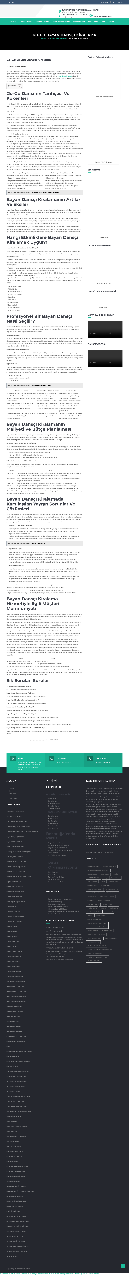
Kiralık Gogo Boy (12, 1131)
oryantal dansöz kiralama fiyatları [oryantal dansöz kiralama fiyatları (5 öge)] (97, 923)
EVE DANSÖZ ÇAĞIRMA (14, 1006)
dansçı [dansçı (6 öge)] (105, 878)
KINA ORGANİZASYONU (14, 1116)
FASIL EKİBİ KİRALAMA (14, 1016)
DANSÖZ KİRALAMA (13, 941)
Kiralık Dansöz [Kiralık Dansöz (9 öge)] (113, 908)
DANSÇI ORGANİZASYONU (15, 916)
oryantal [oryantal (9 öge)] (89, 915)
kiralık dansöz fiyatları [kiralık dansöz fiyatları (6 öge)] (93, 912)
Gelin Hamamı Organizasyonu (16, 1041)
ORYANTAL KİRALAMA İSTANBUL (17, 1166)
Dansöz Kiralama (26, 22)
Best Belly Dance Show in (15, 857)
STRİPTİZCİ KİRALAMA (14, 1211)
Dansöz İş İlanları (12, 936)
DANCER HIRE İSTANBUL (14, 897)
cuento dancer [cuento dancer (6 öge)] (105, 874)
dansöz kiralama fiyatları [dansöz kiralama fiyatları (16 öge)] (94, 889)
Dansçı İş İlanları (12, 926)
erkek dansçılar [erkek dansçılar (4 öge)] (91, 897)
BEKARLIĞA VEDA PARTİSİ (15, 847)
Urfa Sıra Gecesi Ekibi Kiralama (16, 1231)
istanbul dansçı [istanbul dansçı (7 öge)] (107, 904)
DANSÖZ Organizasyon (14, 971)
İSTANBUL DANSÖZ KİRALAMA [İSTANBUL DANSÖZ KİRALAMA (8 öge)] (96, 946)
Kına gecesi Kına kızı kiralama (16, 1136)
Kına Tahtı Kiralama (13, 1141)
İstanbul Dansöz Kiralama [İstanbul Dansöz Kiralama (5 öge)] (94, 953)
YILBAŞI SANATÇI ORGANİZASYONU (18, 1246)
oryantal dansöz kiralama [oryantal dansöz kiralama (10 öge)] (94, 919)
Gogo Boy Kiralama (13, 1056)
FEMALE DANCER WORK (14, 1031)
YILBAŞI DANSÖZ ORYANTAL (16, 1241)
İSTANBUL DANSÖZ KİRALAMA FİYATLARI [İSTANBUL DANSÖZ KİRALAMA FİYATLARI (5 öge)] (99, 949)
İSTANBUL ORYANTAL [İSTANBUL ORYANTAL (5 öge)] (93, 961)
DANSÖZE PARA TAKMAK (15, 976)
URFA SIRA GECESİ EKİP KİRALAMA (18, 1226)
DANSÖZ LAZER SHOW (14, 956)
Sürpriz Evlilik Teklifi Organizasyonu (18, 1221)
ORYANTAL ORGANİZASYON (16, 1171)
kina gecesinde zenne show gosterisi (19, 1111)
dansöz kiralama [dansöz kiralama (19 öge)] (105, 885)
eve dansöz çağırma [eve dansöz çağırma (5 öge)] (104, 900)
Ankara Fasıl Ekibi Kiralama (15, 812)
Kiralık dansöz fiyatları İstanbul (17, 1126)
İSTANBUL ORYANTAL (14, 1091)
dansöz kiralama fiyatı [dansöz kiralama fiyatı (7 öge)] (112, 889)
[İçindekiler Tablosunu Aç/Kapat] (19, 86)
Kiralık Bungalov (12, 1121)
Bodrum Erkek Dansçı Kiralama (16, 867)
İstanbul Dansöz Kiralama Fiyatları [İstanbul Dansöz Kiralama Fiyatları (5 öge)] (97, 957)
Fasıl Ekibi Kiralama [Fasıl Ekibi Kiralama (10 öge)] (93, 904)
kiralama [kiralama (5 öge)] (103, 908)
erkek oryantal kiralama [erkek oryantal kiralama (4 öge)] (107, 897)
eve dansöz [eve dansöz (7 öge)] (90, 900)
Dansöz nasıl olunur (13, 961)
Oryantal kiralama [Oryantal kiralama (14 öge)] (92, 930)
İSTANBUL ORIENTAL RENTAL (16, 1086)
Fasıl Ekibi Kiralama (13, 1021)
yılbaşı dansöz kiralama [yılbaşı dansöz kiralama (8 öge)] (94, 938)
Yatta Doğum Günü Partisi (15, 1236)
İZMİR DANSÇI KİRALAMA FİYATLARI (18, 1096)
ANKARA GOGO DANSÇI (14, 817)
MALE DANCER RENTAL (14, 1146)
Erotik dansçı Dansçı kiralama (16, 996)
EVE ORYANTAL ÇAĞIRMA (15, 1011)
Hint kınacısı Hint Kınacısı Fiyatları (17, 1071)
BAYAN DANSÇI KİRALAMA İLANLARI (19, 827)
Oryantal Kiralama (42, 22)
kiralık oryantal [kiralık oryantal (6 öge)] (108, 912)
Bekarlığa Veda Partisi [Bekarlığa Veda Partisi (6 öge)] (109, 866)
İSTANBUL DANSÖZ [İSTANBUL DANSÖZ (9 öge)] (93, 942)
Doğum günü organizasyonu (16, 981)
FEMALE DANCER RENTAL (15, 1026)
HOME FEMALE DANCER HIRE (16, 1076)
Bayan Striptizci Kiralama (14, 842)
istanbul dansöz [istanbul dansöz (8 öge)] (92, 908)
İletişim (120, 2)
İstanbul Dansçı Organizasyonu (58, 906)
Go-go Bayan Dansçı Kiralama (29, 59)
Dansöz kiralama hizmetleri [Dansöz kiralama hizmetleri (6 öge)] (95, 893)
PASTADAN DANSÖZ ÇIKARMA (16, 1186)
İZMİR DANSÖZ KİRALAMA (15, 1101)
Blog (113, 2)
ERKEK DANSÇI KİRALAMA (15, 986)
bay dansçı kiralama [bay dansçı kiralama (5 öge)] (93, 866)
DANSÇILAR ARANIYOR (14, 921)
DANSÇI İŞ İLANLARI (13, 912)
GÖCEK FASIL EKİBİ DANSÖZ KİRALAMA (19, 1051)
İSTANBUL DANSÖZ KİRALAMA (17, 1081)
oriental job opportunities (15, 1151)
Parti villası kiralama (13, 1181)
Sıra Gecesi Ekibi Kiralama (15, 1206)
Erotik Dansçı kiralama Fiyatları (16, 1001)
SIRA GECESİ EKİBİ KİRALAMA (16, 1201)
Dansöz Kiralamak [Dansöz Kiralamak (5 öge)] (112, 893)
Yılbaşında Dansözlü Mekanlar (57, 909)
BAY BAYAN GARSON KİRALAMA (17, 822)
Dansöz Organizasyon (13, 966)
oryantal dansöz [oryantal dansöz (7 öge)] (100, 915)
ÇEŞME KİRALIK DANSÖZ (15, 887)
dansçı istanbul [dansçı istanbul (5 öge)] (115, 878)
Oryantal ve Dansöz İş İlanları (16, 1176)
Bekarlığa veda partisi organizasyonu (19, 852)
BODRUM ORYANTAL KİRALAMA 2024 (19, 877)
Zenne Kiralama (79, 22)
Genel (8, 1046)
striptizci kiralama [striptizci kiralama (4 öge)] (107, 930)
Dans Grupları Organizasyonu (16, 902)
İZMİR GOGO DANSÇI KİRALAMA (17, 1106)
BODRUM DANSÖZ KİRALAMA (16, 862)
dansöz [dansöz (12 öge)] (103, 881)
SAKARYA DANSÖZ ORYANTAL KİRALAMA (20, 1191)
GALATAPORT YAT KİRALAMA (16, 1036)
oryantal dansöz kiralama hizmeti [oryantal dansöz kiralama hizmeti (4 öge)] (97, 927)
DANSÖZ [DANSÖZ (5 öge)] (115, 874)
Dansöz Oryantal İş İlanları (56, 904)
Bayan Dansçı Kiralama (61, 22)
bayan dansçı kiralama (65, 76)
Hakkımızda (12, 793)
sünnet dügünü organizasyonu (16, 1216)
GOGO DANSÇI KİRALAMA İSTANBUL (18, 1061)
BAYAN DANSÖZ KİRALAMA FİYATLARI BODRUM (22, 832)
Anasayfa (13, 22)
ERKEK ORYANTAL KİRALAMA (16, 991)
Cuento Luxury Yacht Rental (15, 892)
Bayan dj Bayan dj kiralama (58, 38)
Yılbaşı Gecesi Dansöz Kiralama (17, 1251)
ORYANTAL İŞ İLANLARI (14, 1156)
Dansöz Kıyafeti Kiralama (14, 951)
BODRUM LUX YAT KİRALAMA (16, 872)
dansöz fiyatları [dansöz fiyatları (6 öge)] (113, 881)
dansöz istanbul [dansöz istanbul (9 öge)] (92, 885)
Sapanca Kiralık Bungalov (15, 1196)
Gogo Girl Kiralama (13, 1066)
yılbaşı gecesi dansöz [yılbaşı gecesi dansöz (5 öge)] (111, 938)
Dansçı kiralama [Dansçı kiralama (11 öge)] (92, 881)
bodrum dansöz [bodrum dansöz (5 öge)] (92, 874)
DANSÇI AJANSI (12, 907)
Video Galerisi (105, 2)
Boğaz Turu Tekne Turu (14, 882)
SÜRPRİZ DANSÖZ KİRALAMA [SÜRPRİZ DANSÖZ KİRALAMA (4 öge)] (96, 934)
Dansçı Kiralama (12, 931)
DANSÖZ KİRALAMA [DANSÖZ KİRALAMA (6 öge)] (93, 878)
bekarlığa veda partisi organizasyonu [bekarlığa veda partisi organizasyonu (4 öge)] (98, 870)
